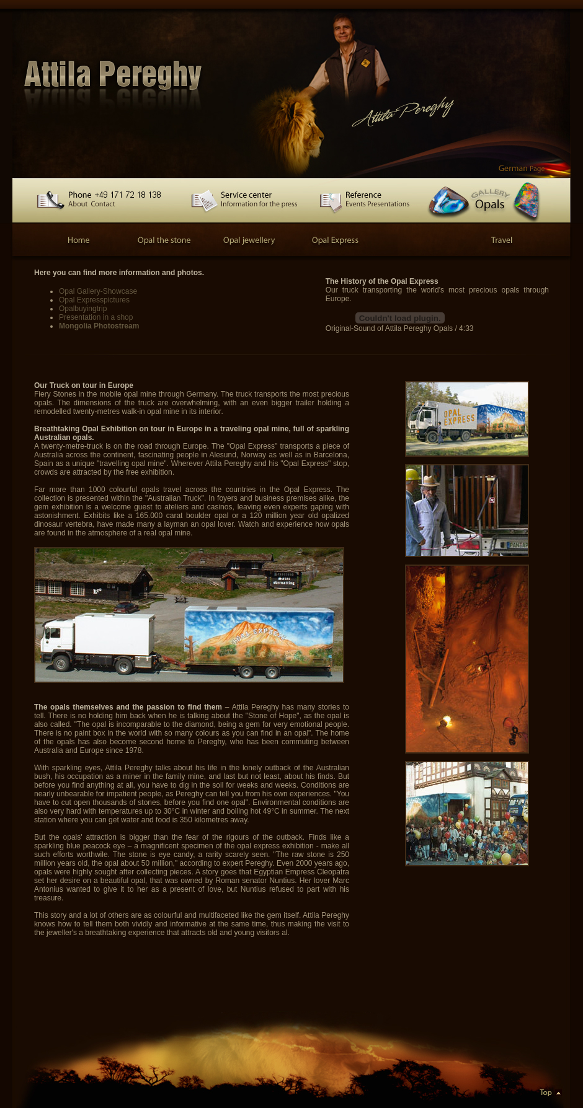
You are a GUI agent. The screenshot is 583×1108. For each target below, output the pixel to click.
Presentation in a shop (96, 317)
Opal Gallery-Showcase (98, 291)
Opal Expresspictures (94, 300)
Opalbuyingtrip (83, 308)
